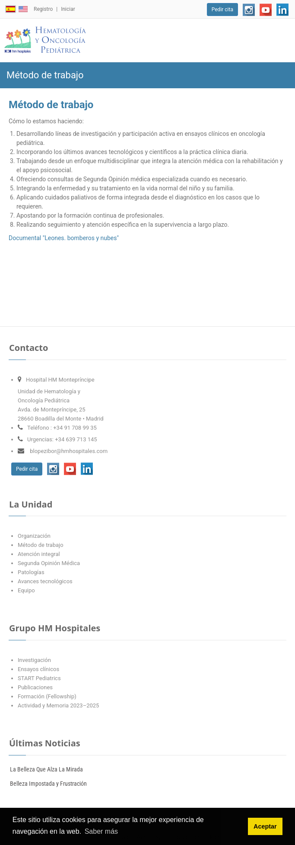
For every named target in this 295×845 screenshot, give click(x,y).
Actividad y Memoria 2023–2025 (58, 705)
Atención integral (39, 554)
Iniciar (68, 9)
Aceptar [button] (265, 826)
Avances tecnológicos (45, 581)
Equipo (26, 590)
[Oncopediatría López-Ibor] (45, 40)
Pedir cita (222, 9)
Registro (43, 9)
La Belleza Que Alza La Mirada (46, 769)
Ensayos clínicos (38, 669)
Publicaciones (35, 687)
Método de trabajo (40, 545)
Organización (34, 536)
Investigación (34, 660)
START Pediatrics (39, 678)
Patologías (31, 572)
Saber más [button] (101, 831)
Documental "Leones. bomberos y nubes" (64, 238)
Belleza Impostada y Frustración (48, 783)
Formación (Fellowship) (47, 696)
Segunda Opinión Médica (49, 563)
